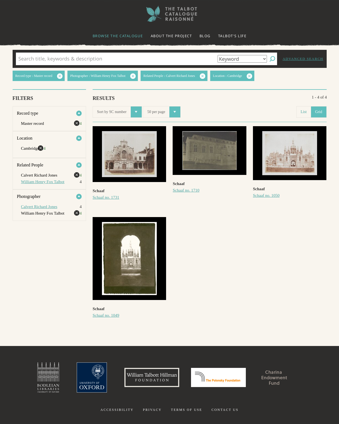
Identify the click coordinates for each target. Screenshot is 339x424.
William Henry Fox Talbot (42, 182)
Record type (27, 113)
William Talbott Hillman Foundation (151, 377)
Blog (205, 35)
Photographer (29, 196)
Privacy (152, 410)
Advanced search (303, 59)
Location (25, 138)
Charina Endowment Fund (274, 377)
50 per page (163, 111)
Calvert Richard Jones (39, 206)
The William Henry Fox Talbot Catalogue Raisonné (169, 13)
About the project (171, 35)
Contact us (225, 410)
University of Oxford (92, 377)
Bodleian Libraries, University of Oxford (48, 377)
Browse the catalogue (118, 35)
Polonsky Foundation (218, 377)
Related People (30, 165)
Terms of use (186, 410)
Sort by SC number (119, 111)
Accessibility (117, 410)
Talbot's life (232, 35)
